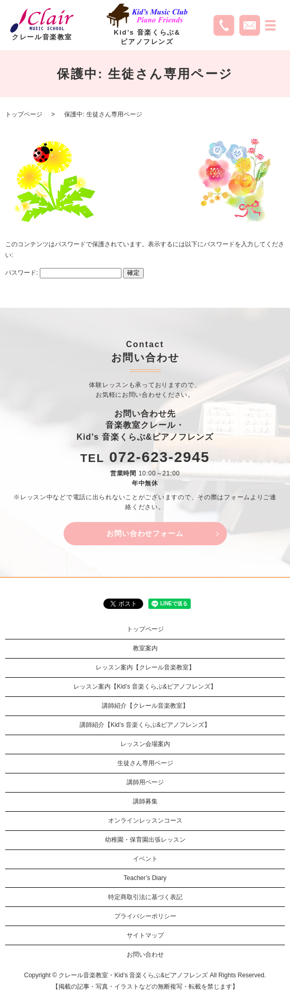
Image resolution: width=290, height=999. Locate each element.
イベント (145, 858)
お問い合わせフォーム (144, 533)
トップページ (23, 114)
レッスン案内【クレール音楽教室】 (145, 667)
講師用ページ (145, 782)
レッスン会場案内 (145, 744)
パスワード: (63, 272)
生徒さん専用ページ (145, 763)
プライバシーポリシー (145, 916)
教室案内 (145, 648)
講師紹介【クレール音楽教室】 (145, 705)
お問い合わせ (145, 954)
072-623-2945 (159, 457)
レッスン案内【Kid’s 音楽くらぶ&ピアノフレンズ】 (145, 686)
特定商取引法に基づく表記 (145, 897)
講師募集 (145, 801)
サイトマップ (145, 935)
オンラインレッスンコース (145, 820)
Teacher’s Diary (145, 878)
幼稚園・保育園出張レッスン (145, 839)
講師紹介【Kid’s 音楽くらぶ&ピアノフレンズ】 (145, 724)
